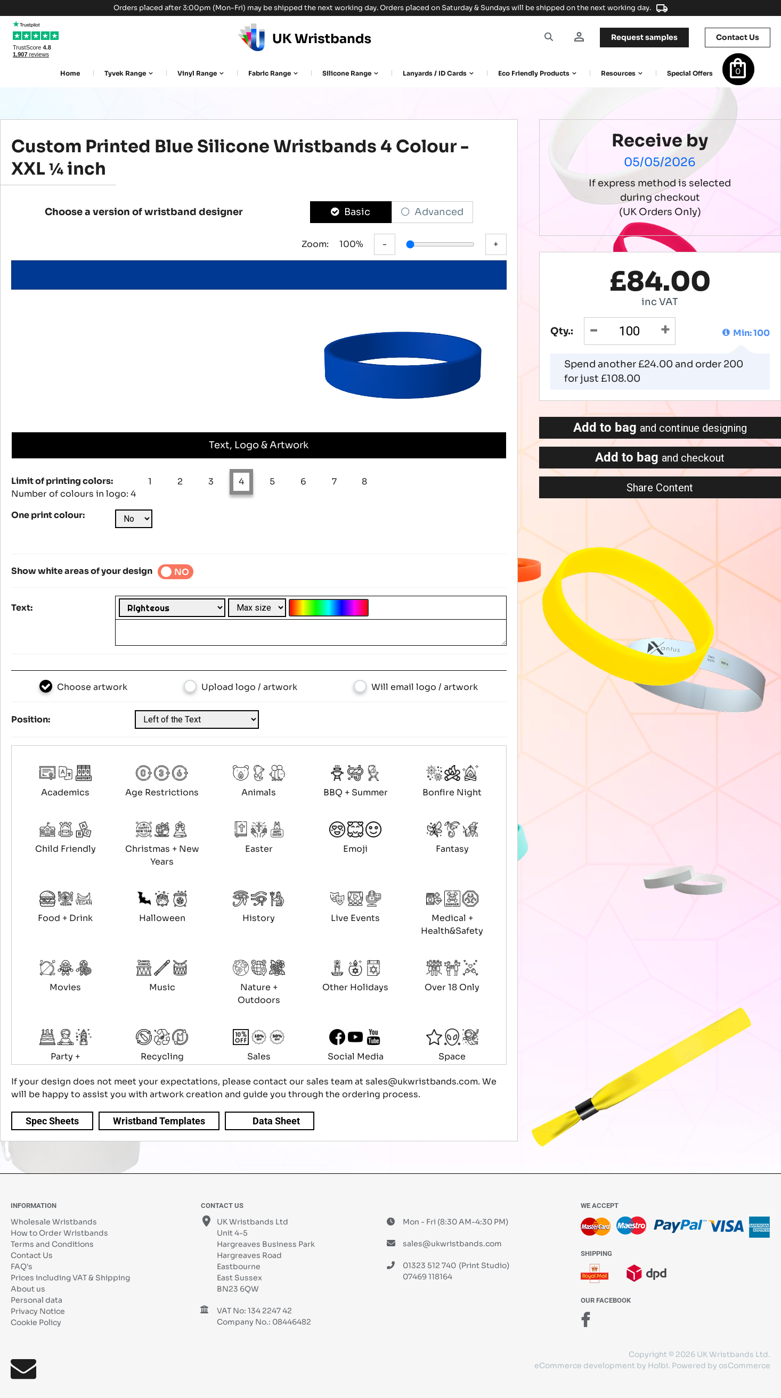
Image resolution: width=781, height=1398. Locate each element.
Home (70, 73)
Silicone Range (346, 73)
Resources (618, 73)
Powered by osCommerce (721, 1365)
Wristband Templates (159, 1120)
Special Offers (690, 73)
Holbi (658, 1365)
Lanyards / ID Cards (435, 73)
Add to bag (660, 427)
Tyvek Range (125, 73)
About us (28, 1289)
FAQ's (21, 1266)
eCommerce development (584, 1365)
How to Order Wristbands (59, 1233)
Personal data (36, 1300)
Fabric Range (269, 73)
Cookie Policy (36, 1322)
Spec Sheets (52, 1120)
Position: (30, 719)
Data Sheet (276, 1120)
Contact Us (32, 1255)
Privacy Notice (38, 1311)
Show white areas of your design (81, 571)
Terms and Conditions (52, 1244)
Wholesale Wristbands (54, 1222)
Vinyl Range (197, 73)
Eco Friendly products (534, 73)
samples (644, 37)
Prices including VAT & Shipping (70, 1277)
